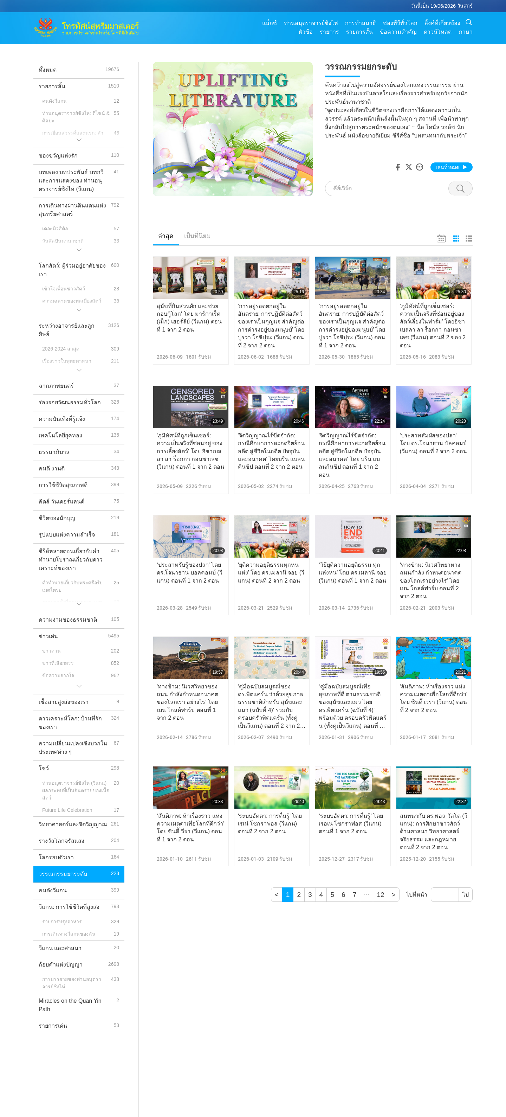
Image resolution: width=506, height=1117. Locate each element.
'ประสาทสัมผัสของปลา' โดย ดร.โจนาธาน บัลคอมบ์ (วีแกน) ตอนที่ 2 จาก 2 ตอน (433, 443)
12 (380, 894)
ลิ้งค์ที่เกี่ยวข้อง (442, 23)
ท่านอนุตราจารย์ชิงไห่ (311, 23)
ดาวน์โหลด (438, 32)
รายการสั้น (359, 32)
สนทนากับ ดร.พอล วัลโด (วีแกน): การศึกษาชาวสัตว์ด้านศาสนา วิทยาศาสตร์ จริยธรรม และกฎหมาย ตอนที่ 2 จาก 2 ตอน (433, 831)
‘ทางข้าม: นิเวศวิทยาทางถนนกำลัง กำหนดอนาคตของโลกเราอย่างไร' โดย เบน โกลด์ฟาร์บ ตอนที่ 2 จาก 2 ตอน (430, 580)
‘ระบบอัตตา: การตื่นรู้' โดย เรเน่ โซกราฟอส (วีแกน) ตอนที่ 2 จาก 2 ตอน (270, 824)
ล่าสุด (166, 235)
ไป (465, 895)
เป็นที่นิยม (197, 235)
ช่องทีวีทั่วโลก (400, 23)
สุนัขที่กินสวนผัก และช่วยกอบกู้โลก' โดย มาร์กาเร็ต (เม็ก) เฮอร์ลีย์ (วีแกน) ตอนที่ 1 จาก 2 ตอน (189, 318)
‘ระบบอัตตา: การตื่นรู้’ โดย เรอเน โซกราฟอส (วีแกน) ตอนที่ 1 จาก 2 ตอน (351, 824)
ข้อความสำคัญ (398, 32)
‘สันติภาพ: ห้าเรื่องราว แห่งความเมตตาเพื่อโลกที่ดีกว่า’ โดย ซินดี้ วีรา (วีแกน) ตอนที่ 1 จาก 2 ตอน (190, 827)
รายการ (329, 32)
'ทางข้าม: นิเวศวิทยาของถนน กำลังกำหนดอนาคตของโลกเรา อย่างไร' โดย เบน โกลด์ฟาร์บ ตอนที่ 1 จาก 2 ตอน (187, 702)
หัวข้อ (305, 32)
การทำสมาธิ (360, 23)
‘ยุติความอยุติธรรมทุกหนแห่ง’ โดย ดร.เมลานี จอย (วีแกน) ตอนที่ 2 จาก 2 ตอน (271, 573)
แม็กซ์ (269, 23)
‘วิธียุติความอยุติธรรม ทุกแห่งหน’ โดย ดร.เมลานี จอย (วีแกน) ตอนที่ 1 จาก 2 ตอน (353, 573)
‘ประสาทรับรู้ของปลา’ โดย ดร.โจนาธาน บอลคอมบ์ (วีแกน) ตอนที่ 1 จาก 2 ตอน (189, 573)
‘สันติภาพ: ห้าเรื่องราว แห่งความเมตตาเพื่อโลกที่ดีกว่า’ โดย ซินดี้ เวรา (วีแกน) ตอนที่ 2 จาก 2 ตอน (433, 698)
